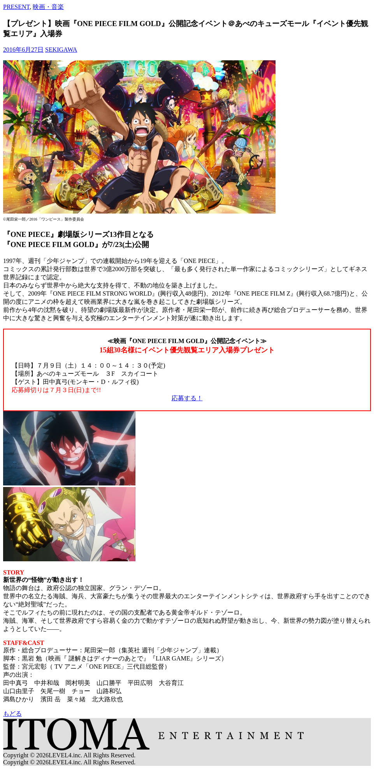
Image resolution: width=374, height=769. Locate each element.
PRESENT (16, 7)
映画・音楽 (48, 7)
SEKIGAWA (61, 49)
